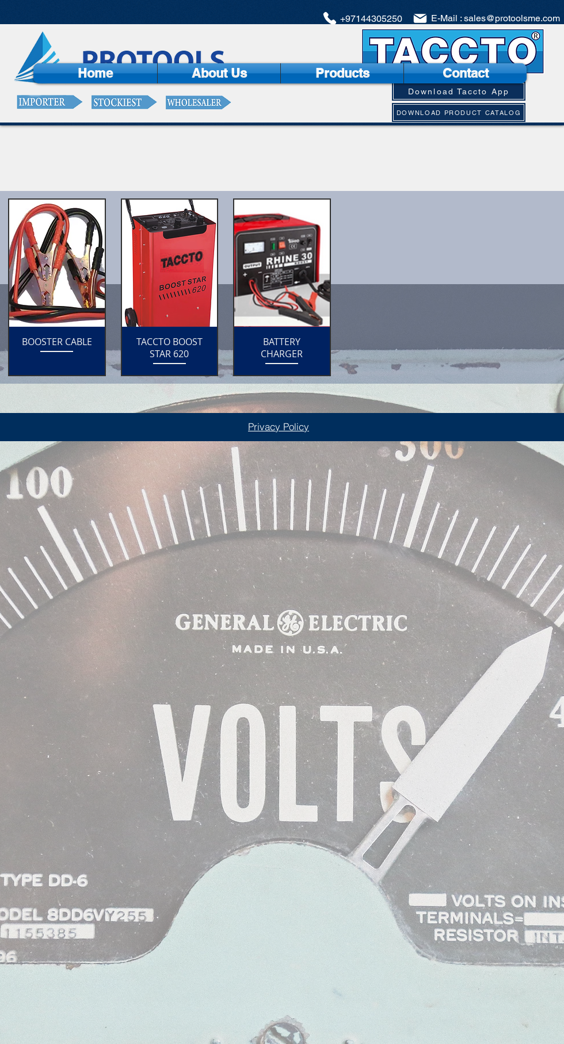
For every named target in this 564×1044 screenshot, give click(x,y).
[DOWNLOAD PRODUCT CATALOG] (458, 112)
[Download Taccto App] (458, 91)
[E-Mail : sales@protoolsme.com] (485, 18)
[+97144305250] (362, 18)
